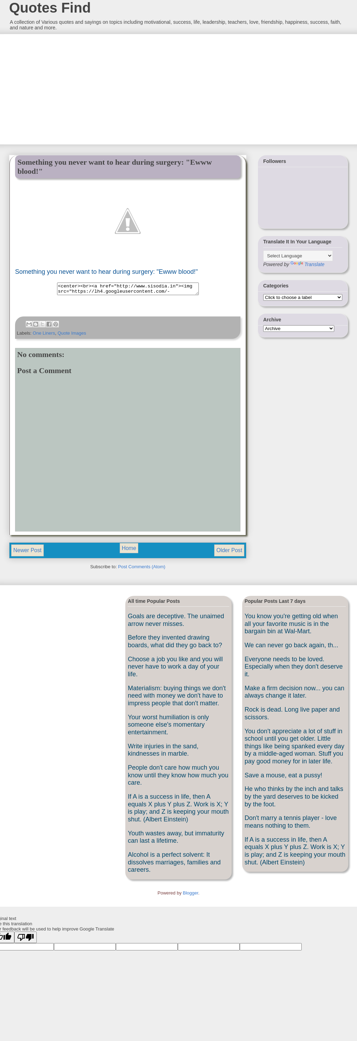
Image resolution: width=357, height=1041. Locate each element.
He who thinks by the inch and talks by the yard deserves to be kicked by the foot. (294, 798)
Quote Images (71, 335)
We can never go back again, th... (291, 647)
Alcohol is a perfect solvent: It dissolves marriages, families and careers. (174, 864)
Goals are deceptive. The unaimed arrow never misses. (176, 622)
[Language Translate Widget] (298, 255)
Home (129, 550)
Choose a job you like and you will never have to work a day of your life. (175, 669)
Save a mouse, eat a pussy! (283, 777)
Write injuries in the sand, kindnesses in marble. (163, 752)
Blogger (190, 895)
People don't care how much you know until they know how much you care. (178, 777)
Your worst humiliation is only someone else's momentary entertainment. (168, 727)
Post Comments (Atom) (141, 568)
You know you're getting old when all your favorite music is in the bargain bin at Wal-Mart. (291, 626)
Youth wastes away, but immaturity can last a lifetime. (176, 839)
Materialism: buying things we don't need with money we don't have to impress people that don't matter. (177, 698)
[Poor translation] (25, 939)
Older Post (229, 552)
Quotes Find (50, 7)
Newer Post (27, 552)
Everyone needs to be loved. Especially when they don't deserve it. (294, 669)
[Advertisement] (61, 88)
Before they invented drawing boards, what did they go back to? (175, 643)
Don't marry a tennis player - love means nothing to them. (291, 824)
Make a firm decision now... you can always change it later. (294, 694)
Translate (307, 264)
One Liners (44, 335)
